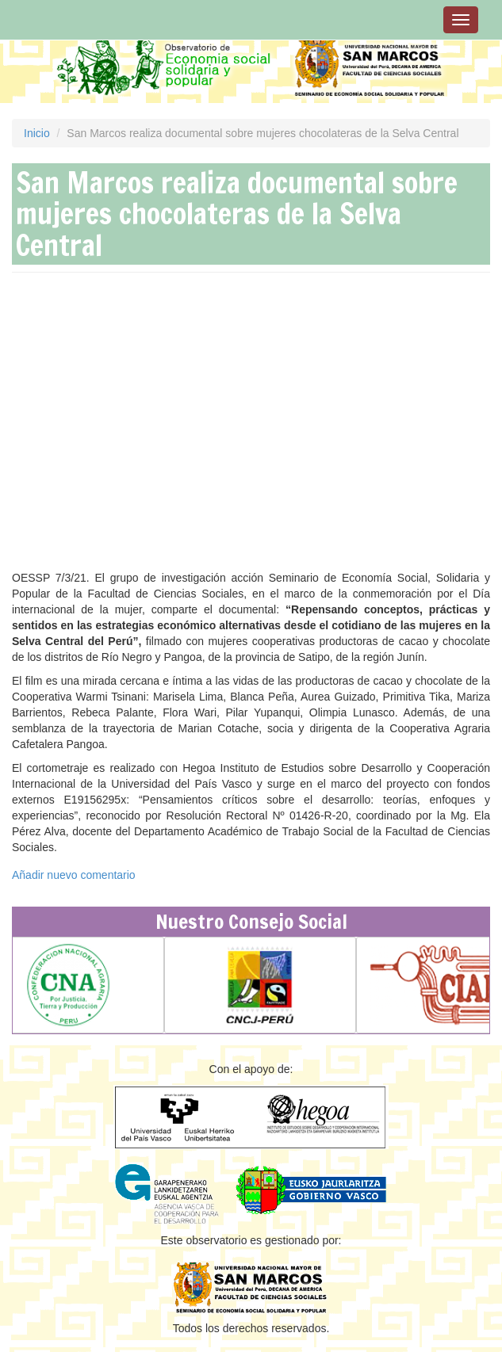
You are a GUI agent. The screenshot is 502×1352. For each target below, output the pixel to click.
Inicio (37, 133)
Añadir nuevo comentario (74, 875)
